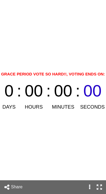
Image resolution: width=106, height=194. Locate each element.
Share (13, 187)
